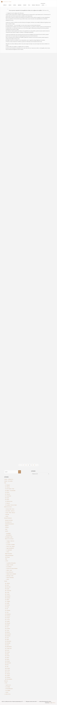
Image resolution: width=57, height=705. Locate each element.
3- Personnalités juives (9, 688)
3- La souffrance (8, 566)
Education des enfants (9, 520)
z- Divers (5, 682)
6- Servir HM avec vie (9, 572)
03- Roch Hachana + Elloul (9, 488)
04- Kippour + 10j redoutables (10, 490)
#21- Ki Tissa (7, 619)
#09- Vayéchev (7, 597)
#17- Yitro (7, 612)
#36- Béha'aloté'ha (8, 646)
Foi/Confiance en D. (8, 522)
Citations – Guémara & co (8, 479)
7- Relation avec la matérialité (11, 573)
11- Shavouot (7, 503)
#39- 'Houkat (7, 652)
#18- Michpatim (8, 614)
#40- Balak (7, 653)
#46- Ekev (7, 664)
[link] (46, 5)
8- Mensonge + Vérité (9, 575)
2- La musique (7, 686)
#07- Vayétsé (7, 594)
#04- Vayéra (7, 588)
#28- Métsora (7, 632)
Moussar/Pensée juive (8, 518)
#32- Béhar (7, 639)
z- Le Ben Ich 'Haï (7, 694)
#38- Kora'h (7, 650)
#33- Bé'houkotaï (8, 641)
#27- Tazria (7, 630)
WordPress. (53, 702)
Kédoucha (6, 525)
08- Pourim (7, 497)
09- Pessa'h (7, 499)
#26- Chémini (7, 628)
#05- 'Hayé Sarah (8, 590)
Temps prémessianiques (9, 555)
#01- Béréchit (7, 583)
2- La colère (8, 542)
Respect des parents (8, 553)
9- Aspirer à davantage (10, 577)
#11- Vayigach (7, 601)
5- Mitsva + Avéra (9, 570)
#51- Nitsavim (7, 673)
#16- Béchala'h (7, 610)
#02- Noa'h (7, 585)
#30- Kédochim (7, 635)
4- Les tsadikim (7, 690)
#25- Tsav (7, 626)
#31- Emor (7, 637)
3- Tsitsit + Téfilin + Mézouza (10, 512)
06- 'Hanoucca (7, 494)
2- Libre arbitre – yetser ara (9, 510)
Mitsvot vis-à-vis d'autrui (9, 538)
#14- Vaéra (7, 606)
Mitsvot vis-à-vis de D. (8, 506)
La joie (6, 529)
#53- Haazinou (7, 677)
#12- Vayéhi (7, 603)
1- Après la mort (8, 685)
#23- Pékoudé (7, 623)
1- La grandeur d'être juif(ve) (11, 563)
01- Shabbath (7, 485)
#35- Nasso (7, 644)
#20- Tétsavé (7, 617)
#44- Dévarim (7, 661)
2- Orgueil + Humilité (9, 564)
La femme (7, 527)
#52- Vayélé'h (7, 675)
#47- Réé (6, 666)
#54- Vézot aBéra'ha (8, 679)
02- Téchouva (7, 486)
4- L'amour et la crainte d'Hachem (11, 568)
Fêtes (5, 482)
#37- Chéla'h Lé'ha (8, 648)
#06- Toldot (7, 592)
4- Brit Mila (7, 514)
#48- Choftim (7, 668)
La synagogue (8, 533)
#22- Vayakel (7, 621)
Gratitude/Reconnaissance (9, 523)
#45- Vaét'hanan (8, 662)
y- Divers (6, 560)
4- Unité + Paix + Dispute (10, 546)
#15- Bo (6, 608)
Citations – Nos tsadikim (8, 481)
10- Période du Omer (8, 501)
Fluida (50, 702)
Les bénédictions (8, 535)
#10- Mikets (7, 599)
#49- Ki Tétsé (7, 670)
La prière (6, 531)
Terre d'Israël (7, 557)
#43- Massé (7, 659)
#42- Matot (7, 657)
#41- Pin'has (7, 655)
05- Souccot (7, 492)
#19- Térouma (7, 615)
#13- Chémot (7, 605)
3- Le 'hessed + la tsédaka (10, 544)
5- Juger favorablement (10, 548)
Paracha (5, 581)
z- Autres (6, 516)
